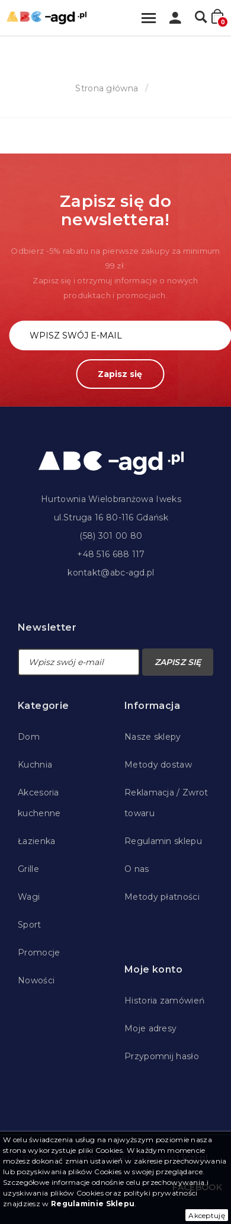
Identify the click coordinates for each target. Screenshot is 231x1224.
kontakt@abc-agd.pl (111, 572)
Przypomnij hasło (161, 1056)
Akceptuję (206, 1215)
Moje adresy (150, 1028)
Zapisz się (120, 374)
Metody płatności (162, 896)
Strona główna (106, 88)
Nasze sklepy (152, 736)
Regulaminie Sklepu (92, 1203)
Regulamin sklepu (163, 841)
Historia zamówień (164, 1000)
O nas (136, 869)
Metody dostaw (158, 764)
